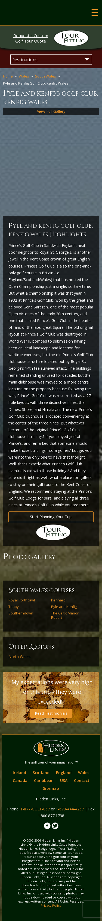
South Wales (45, 76)
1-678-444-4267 (70, 808)
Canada (20, 780)
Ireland (19, 772)
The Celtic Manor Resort (65, 615)
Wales (24, 76)
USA (63, 780)
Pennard (58, 600)
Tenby (13, 606)
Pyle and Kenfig (64, 606)
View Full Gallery (51, 111)
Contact (81, 780)
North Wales (19, 656)
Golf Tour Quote (30, 38)
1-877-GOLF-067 (35, 808)
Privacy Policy (51, 905)
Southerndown (20, 613)
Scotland (41, 772)
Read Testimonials (51, 713)
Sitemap (51, 788)
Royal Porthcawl (21, 600)
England (64, 772)
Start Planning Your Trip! (51, 516)
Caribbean (44, 780)
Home (8, 76)
